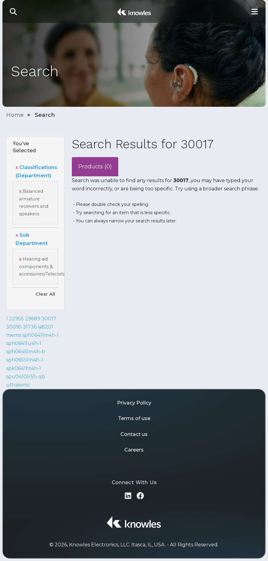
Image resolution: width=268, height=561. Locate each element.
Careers (134, 450)
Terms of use (134, 418)
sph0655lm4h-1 (24, 360)
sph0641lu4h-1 (23, 343)
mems (13, 335)
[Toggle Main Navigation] (254, 11)
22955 (16, 319)
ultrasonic (18, 385)
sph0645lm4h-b (25, 351)
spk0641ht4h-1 (23, 368)
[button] (13, 11)
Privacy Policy (134, 403)
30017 (49, 319)
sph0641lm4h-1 (40, 335)
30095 (14, 327)
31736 (30, 327)
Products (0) (95, 166)
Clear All (45, 294)
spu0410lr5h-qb (25, 376)
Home (15, 115)
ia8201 (45, 327)
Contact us (134, 434)
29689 (32, 319)
